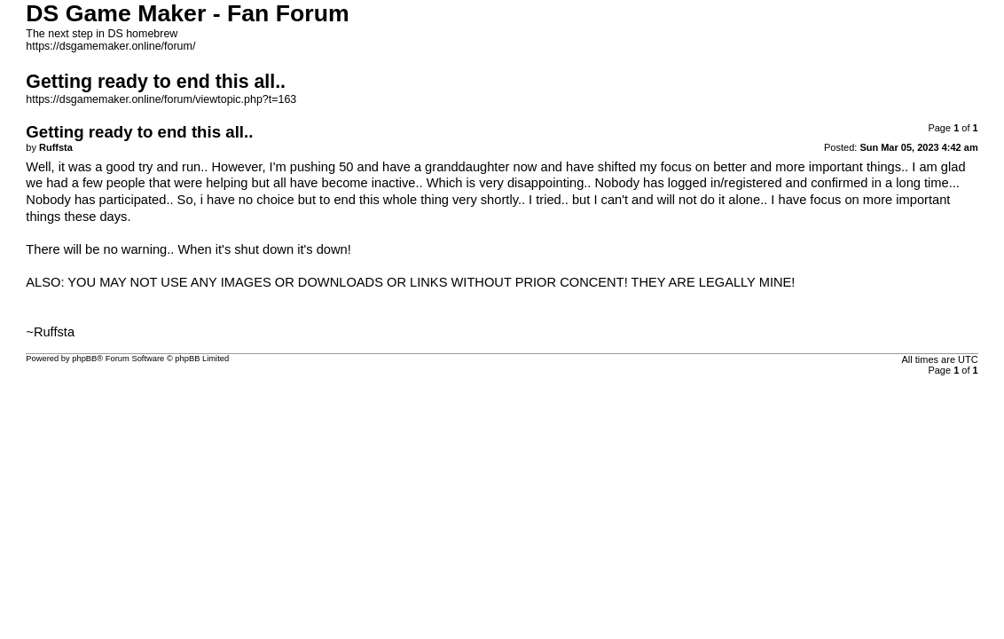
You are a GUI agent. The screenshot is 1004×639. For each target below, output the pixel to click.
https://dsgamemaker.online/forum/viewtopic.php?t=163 (161, 99)
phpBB (84, 358)
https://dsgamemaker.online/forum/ (110, 46)
